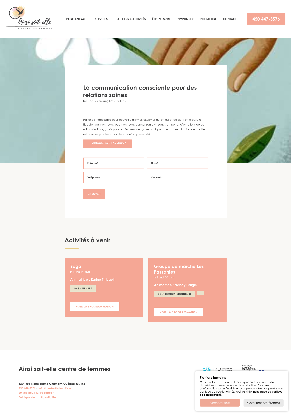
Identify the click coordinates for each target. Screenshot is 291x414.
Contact (229, 19)
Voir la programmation (95, 306)
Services (101, 19)
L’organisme (75, 19)
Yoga (75, 266)
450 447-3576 (266, 19)
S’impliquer (185, 19)
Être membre (161, 19)
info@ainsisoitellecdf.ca (55, 388)
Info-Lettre (208, 19)
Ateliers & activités (131, 19)
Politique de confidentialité (37, 397)
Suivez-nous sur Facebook (36, 392)
